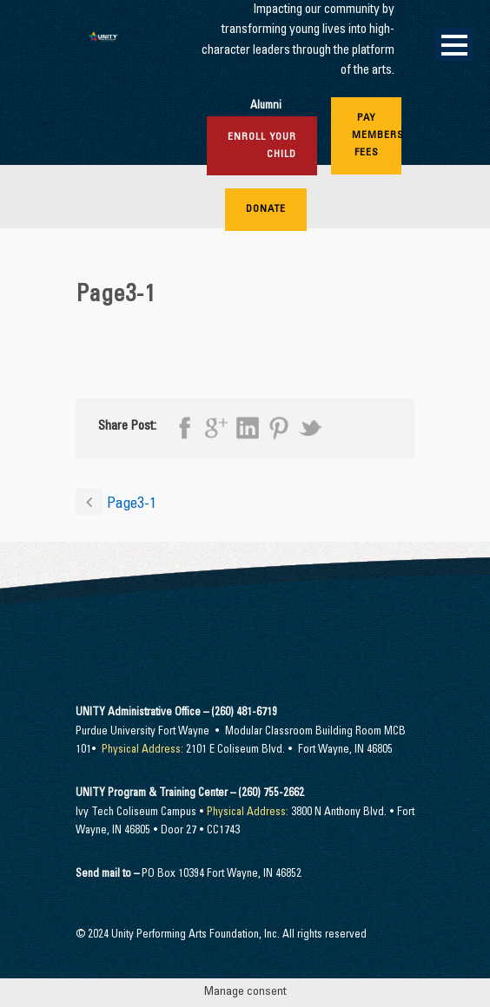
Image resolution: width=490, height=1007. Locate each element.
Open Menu (454, 45)
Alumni (265, 106)
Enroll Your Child (262, 146)
